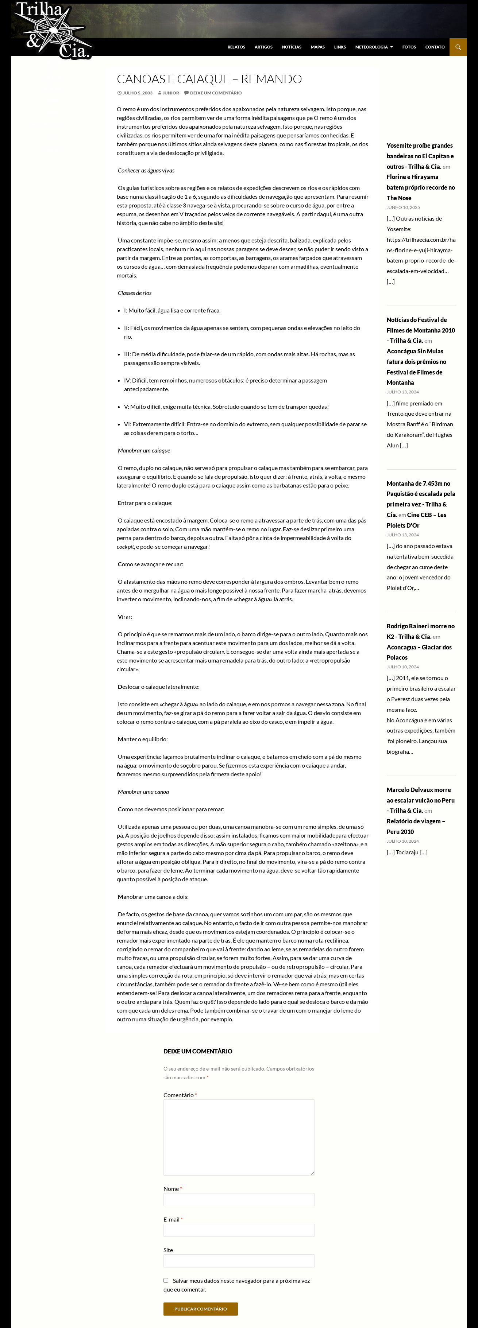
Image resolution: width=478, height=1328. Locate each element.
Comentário (180, 1094)
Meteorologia (371, 46)
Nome (172, 1188)
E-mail (173, 1219)
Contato (435, 46)
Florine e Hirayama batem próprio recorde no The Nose (421, 187)
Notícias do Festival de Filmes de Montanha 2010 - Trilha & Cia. (421, 330)
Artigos (264, 46)
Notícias (291, 46)
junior (171, 93)
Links (340, 46)
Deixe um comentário (216, 93)
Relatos (236, 46)
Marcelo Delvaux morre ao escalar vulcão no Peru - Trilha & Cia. (421, 800)
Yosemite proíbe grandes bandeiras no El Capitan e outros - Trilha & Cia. (420, 156)
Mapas (318, 46)
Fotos (409, 46)
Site (168, 1249)
